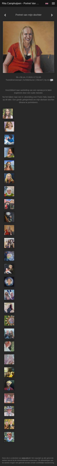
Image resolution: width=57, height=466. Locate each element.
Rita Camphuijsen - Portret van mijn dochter (21, 3)
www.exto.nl (26, 458)
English (46, 3)
